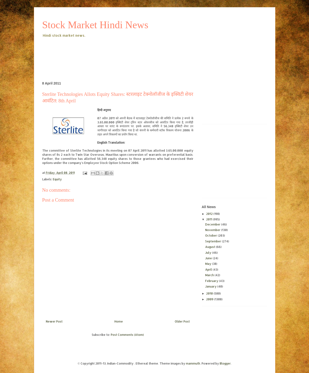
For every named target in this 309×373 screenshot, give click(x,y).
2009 (210, 299)
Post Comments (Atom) (127, 335)
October (211, 235)
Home (118, 321)
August (210, 247)
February (212, 281)
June (209, 258)
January (211, 286)
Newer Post (54, 321)
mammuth (193, 363)
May (208, 264)
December (213, 224)
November (213, 230)
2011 (209, 219)
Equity (57, 179)
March (210, 275)
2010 (210, 293)
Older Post (182, 321)
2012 (209, 214)
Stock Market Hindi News (95, 24)
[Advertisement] (130, 52)
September (213, 241)
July (208, 252)
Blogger (225, 363)
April (209, 269)
